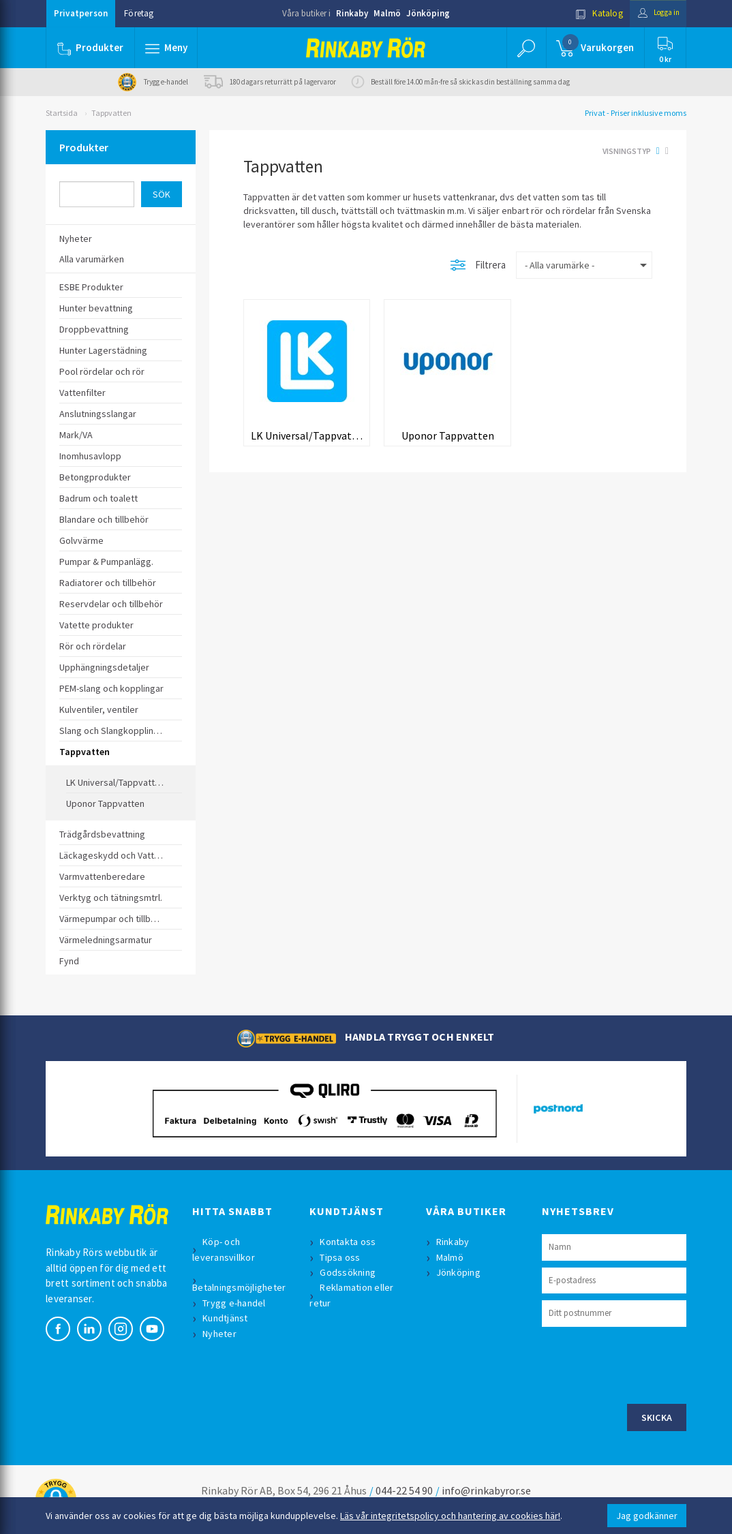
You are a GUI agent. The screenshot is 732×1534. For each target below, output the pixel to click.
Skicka (657, 1417)
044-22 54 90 (404, 1490)
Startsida (62, 113)
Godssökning (350, 1272)
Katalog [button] (589, 13)
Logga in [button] (653, 13)
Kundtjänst (227, 1318)
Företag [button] (138, 13)
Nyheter (221, 1334)
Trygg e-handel (236, 1303)
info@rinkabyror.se (486, 1490)
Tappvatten (111, 113)
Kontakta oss (350, 1242)
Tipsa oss (342, 1257)
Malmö (387, 13)
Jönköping (428, 13)
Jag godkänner (646, 1515)
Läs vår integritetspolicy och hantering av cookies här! (450, 1515)
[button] (167, 47)
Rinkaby (352, 13)
